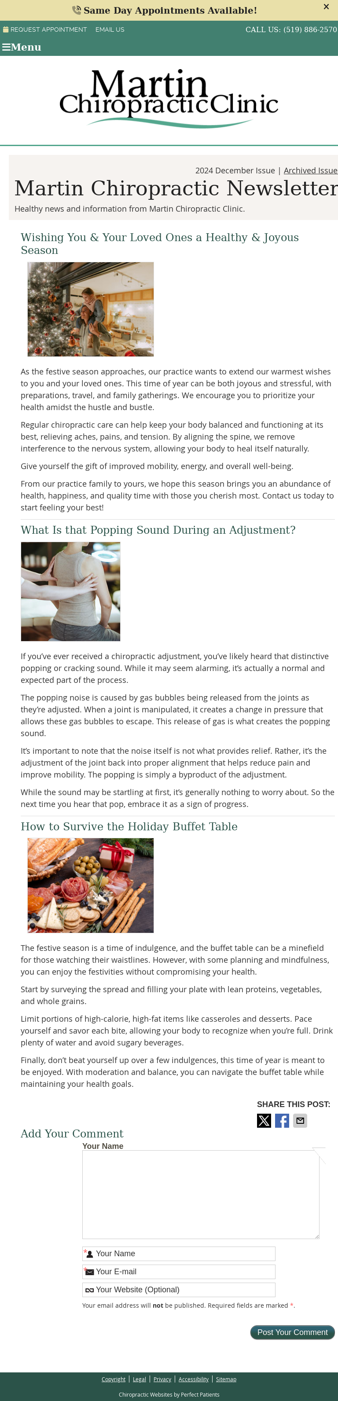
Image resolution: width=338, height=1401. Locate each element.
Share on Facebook (283, 1121)
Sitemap (226, 1379)
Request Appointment (45, 29)
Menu (21, 47)
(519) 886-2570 (310, 30)
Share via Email (301, 1121)
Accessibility (194, 1379)
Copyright (113, 1379)
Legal (139, 1379)
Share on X (265, 1121)
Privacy (162, 1379)
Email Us (110, 29)
